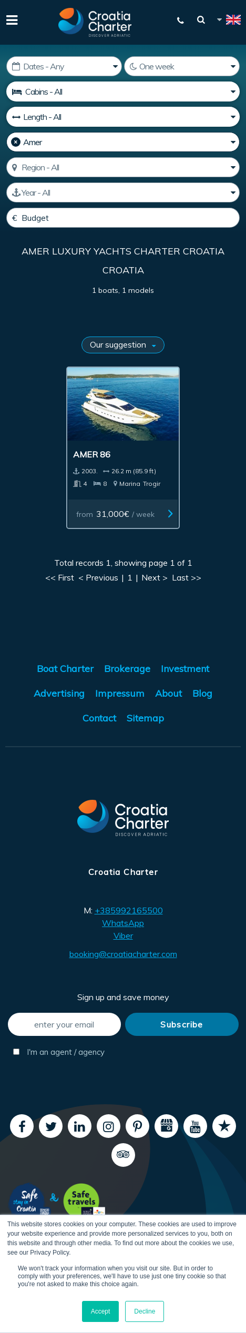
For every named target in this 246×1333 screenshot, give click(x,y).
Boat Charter (65, 669)
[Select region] (123, 167)
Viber (123, 935)
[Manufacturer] (123, 142)
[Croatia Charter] (95, 22)
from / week (115, 513)
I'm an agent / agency (59, 1052)
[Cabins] (123, 91)
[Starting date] (64, 66)
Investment (185, 669)
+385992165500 (129, 910)
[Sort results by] (123, 345)
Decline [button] (144, 1311)
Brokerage (127, 669)
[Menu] (10, 19)
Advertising (59, 693)
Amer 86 (91, 454)
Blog (202, 693)
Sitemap (145, 718)
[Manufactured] (123, 192)
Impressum (120, 693)
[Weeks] (182, 66)
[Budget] (123, 218)
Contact (99, 718)
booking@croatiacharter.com (123, 954)
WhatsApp (123, 923)
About (168, 693)
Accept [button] (100, 1311)
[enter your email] (64, 1024)
